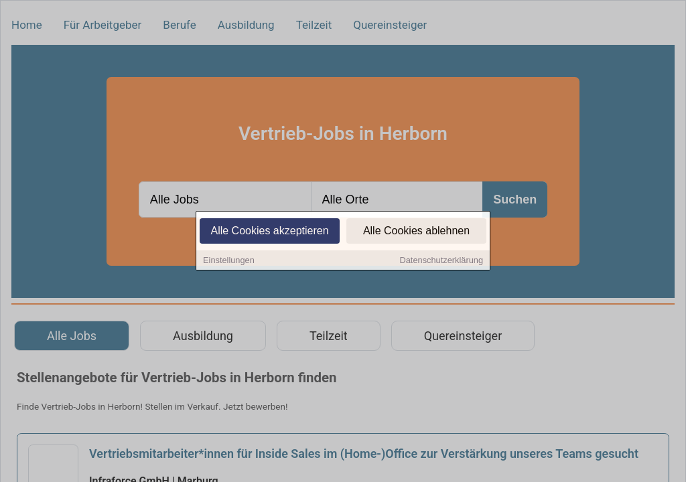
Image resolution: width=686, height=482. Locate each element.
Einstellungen (229, 261)
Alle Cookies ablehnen (416, 232)
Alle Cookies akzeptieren (269, 232)
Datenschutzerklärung (441, 261)
